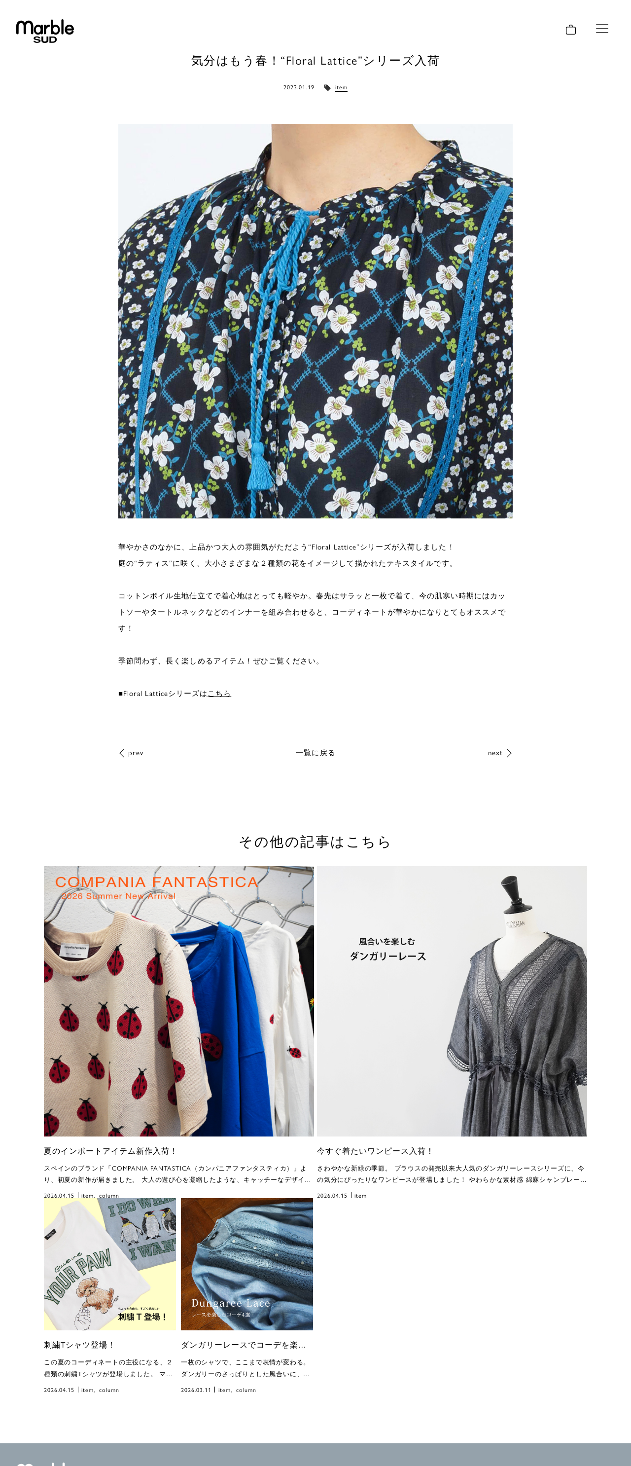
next (495, 752)
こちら (219, 693)
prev (135, 752)
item (341, 86)
